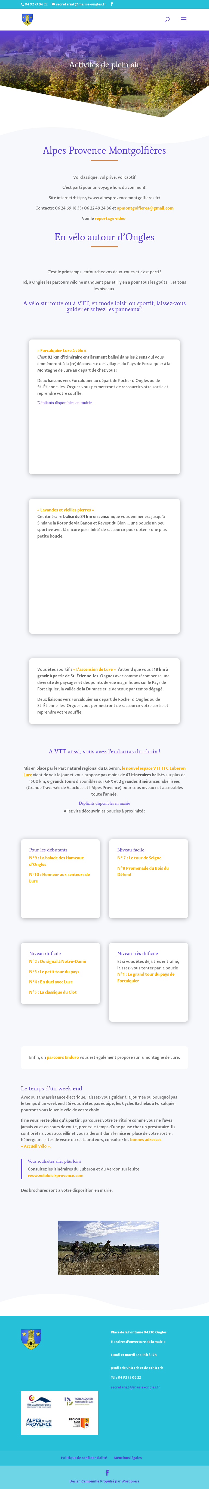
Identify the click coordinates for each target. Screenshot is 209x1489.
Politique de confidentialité (84, 1458)
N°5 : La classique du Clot (53, 992)
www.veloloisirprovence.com (56, 1175)
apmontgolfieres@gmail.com (145, 208)
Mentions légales (128, 1458)
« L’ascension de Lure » (94, 669)
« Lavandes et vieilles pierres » (65, 510)
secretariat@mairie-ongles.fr (135, 1387)
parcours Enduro (63, 1057)
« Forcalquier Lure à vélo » (61, 350)
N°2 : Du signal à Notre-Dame (57, 961)
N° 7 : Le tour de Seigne (139, 858)
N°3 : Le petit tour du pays (54, 972)
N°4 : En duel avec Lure (51, 982)
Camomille (90, 1481)
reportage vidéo (111, 218)
